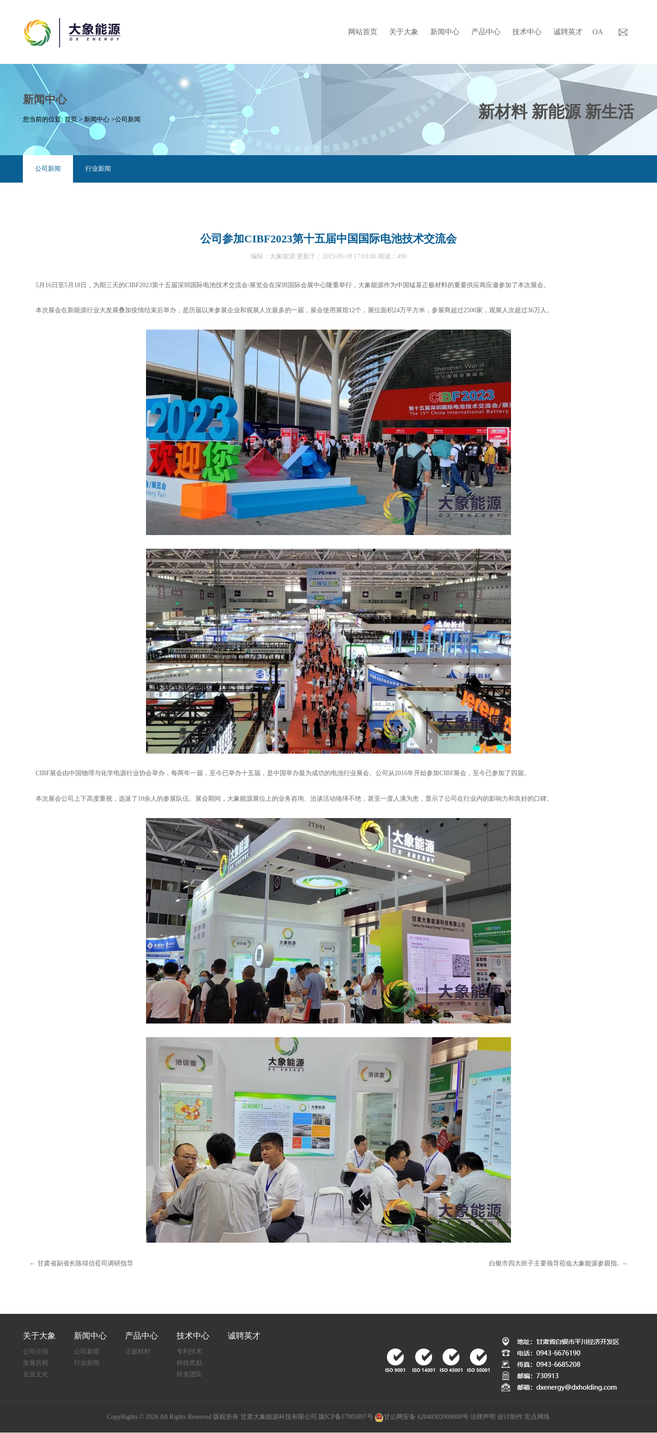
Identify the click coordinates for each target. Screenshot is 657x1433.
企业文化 (35, 1374)
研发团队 (189, 1374)
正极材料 (138, 1351)
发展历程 (35, 1363)
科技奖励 (189, 1363)
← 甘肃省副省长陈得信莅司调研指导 (81, 1263)
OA (597, 32)
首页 (70, 119)
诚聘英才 (568, 32)
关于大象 (403, 32)
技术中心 (527, 32)
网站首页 (362, 32)
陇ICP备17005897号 (345, 1416)
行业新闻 (98, 168)
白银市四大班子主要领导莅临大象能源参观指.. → (558, 1263)
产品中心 (486, 32)
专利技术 (189, 1351)
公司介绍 (35, 1351)
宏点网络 (537, 1416)
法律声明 (482, 1416)
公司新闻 (128, 119)
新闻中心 (444, 32)
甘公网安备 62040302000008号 (422, 1417)
